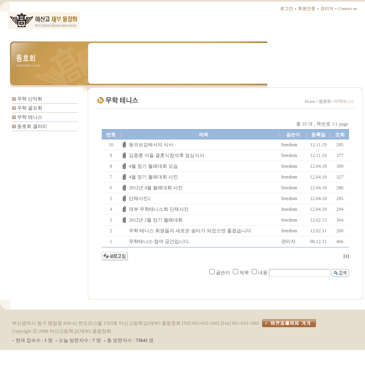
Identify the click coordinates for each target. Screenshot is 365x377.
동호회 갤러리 (32, 126)
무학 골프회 (29, 108)
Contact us (347, 8)
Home (310, 101)
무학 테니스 (29, 117)
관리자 (326, 8)
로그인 (286, 8)
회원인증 (307, 8)
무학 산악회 (29, 99)
